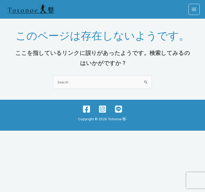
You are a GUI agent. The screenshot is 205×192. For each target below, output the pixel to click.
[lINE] (119, 109)
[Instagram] (102, 109)
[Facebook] (86, 109)
